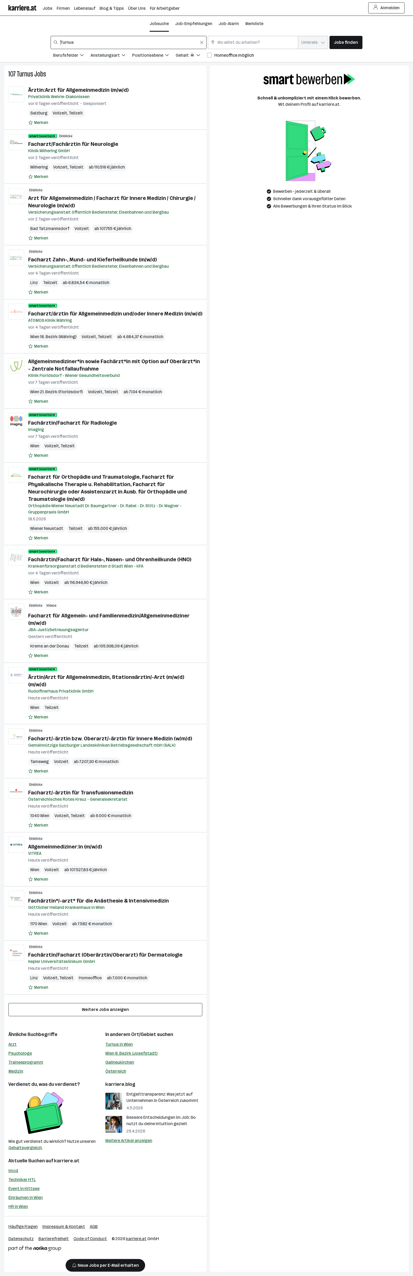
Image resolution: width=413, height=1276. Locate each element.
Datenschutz (21, 1238)
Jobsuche (159, 23)
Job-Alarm (229, 23)
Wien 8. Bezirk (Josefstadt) (131, 1053)
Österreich (115, 1071)
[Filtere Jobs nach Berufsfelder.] (72, 56)
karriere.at (67, 1161)
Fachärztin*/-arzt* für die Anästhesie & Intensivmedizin (98, 901)
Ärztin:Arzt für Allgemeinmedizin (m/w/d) (78, 90)
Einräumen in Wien (25, 1197)
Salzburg (38, 113)
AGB (94, 1226)
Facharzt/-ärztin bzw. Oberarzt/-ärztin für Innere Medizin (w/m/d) (110, 738)
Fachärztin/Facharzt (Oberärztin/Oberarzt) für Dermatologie (105, 955)
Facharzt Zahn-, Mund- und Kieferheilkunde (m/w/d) (92, 259)
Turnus (25, 74)
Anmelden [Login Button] (386, 8)
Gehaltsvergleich (25, 1147)
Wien (34, 445)
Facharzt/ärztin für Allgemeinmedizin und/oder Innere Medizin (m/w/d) (115, 313)
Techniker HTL (22, 1179)
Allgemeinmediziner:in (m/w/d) (65, 846)
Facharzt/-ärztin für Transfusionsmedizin (80, 792)
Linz (34, 282)
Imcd (13, 1170)
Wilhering (39, 167)
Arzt (12, 1044)
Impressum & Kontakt (63, 1226)
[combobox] (128, 42)
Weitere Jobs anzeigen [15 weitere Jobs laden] (105, 1009)
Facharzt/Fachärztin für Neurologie (73, 144)
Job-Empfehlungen (193, 23)
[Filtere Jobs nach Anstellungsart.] (111, 56)
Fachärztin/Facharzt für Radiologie (72, 423)
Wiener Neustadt (46, 528)
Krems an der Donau (49, 646)
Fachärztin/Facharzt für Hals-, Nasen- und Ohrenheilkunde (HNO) (109, 559)
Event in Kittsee (24, 1188)
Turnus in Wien (119, 1044)
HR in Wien (18, 1206)
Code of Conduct (90, 1238)
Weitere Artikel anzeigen (128, 1140)
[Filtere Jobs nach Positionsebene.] (154, 56)
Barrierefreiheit (53, 1238)
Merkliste (254, 23)
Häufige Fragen (23, 1226)
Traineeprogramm (25, 1062)
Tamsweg (39, 761)
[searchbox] (128, 42)
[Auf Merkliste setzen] (38, 122)
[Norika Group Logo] (34, 1249)
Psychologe (20, 1053)
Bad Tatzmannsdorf (49, 228)
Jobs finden (346, 42)
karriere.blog (120, 1084)
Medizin (15, 1071)
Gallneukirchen (119, 1062)
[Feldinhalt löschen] (201, 42)
